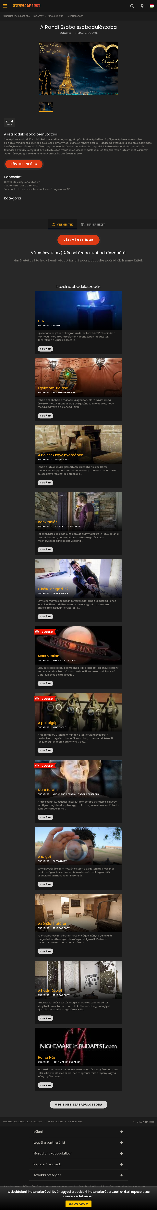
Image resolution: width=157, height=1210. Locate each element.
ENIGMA (57, 325)
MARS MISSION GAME (64, 660)
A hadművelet (50, 991)
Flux (41, 321)
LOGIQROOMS (61, 459)
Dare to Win (48, 790)
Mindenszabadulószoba (16, 16)
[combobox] (142, 6)
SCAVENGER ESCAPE (64, 392)
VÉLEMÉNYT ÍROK (78, 240)
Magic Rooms (55, 16)
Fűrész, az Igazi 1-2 (53, 589)
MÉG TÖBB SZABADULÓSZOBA (78, 1105)
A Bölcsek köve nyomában (60, 455)
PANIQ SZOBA (60, 593)
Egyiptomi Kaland (53, 388)
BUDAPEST (66, 33)
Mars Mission (48, 656)
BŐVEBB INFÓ (21, 164)
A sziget (44, 857)
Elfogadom (78, 1204)
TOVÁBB (45, 415)
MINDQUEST (59, 727)
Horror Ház (46, 1058)
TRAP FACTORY (61, 928)
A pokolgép (48, 723)
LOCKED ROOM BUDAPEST (67, 526)
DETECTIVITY (60, 861)
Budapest (38, 16)
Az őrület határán (52, 924)
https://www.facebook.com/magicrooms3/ (43, 189)
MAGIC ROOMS (88, 33)
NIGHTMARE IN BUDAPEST (66, 1061)
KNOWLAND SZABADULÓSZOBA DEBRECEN (76, 794)
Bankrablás (47, 522)
